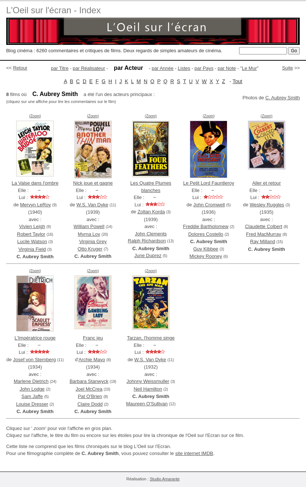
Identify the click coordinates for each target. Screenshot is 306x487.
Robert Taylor (31, 234)
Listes (184, 68)
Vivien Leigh (32, 226)
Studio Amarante (164, 479)
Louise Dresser (32, 404)
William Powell (89, 226)
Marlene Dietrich (31, 381)
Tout (237, 81)
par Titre (60, 68)
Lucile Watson (32, 241)
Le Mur (249, 68)
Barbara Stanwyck (89, 381)
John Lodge (32, 389)
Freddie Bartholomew (206, 226)
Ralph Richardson (147, 241)
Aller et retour (266, 183)
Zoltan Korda (151, 211)
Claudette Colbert (263, 226)
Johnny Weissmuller (148, 381)
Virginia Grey (93, 241)
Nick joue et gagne (93, 183)
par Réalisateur (89, 68)
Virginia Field (32, 249)
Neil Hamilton (148, 389)
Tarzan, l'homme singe (151, 338)
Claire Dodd (90, 404)
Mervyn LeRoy (35, 204)
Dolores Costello (205, 234)
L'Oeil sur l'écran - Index (53, 10)
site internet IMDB (194, 453)
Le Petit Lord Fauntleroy (208, 183)
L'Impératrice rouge (35, 338)
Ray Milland (262, 241)
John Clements (151, 234)
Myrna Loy (89, 234)
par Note (227, 68)
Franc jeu (93, 338)
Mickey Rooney (205, 256)
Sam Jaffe (32, 396)
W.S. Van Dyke (92, 204)
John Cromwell (209, 204)
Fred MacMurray (263, 234)
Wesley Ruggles (267, 204)
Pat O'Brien (90, 396)
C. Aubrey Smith (282, 97)
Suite (287, 68)
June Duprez (147, 255)
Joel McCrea (88, 389)
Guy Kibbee (205, 249)
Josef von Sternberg (34, 359)
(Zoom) (35, 116)
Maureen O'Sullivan (147, 403)
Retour (20, 68)
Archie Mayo (91, 359)
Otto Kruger (90, 249)
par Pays (204, 68)
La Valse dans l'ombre (35, 183)
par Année (162, 68)
